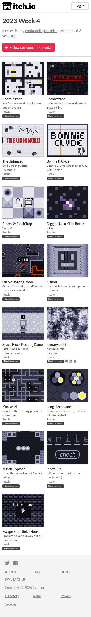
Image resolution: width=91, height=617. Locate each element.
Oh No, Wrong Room (18, 282)
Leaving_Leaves (12, 353)
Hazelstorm (9, 540)
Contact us (15, 579)
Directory (12, 596)
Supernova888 (11, 107)
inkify (50, 228)
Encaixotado (56, 99)
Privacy (66, 596)
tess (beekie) (54, 477)
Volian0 (7, 228)
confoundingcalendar (41, 31)
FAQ (36, 572)
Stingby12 (9, 477)
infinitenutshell (56, 415)
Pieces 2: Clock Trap (17, 224)
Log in (79, 6)
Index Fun (54, 469)
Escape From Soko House (21, 531)
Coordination (12, 99)
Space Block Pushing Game (22, 344)
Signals (52, 282)
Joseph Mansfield (13, 290)
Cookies (11, 604)
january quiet (56, 344)
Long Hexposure (59, 407)
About (11, 572)
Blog (65, 572)
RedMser (52, 290)
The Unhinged (12, 161)
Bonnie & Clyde (58, 161)
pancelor (52, 353)
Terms (37, 596)
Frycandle (8, 170)
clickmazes (9, 415)
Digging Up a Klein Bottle (65, 224)
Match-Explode (13, 469)
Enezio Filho (54, 107)
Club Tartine (54, 170)
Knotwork (9, 407)
